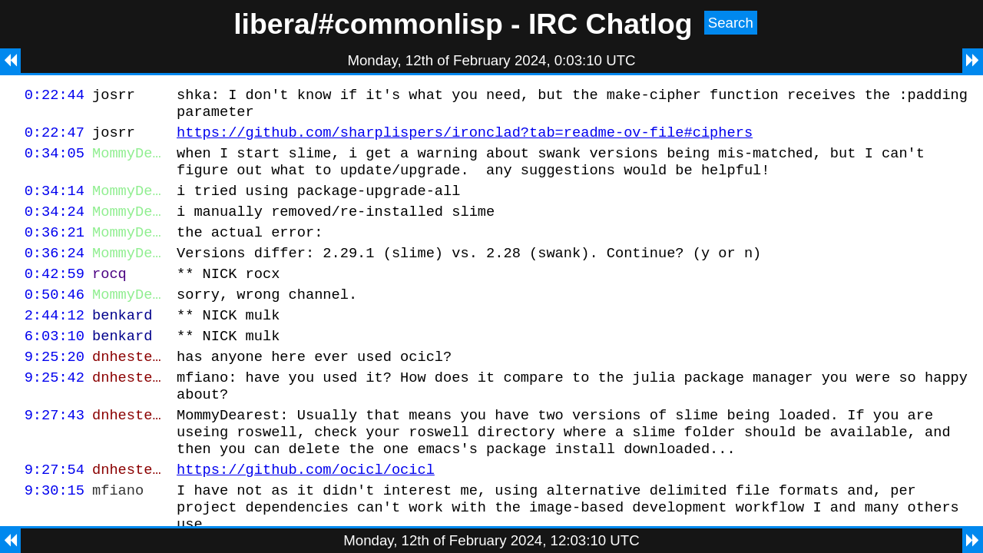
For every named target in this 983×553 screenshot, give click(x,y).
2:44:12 (54, 342)
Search (730, 23)
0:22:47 (54, 138)
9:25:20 (54, 388)
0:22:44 (54, 96)
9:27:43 (54, 453)
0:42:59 (54, 296)
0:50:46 (54, 319)
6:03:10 (54, 365)
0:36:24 (54, 273)
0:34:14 (54, 204)
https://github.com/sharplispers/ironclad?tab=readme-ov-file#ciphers (465, 138)
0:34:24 (54, 227)
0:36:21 (54, 250)
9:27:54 (54, 515)
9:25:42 (54, 411)
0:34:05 (54, 161)
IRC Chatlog (610, 24)
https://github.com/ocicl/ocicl (306, 515)
